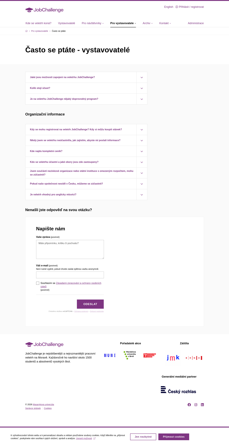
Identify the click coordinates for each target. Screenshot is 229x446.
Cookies (48, 408)
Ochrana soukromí (81, 311)
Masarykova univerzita (43, 404)
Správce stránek (33, 408)
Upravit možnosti (85, 439)
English (168, 6)
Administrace (196, 23)
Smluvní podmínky (97, 311)
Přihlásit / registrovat (189, 6)
